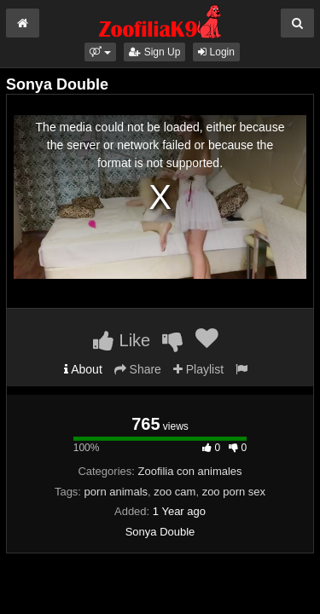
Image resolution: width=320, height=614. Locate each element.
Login (216, 52)
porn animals (116, 491)
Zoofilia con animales (189, 471)
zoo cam (174, 491)
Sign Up (154, 52)
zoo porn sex (233, 491)
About (83, 369)
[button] (100, 52)
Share (137, 369)
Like (121, 340)
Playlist (198, 369)
